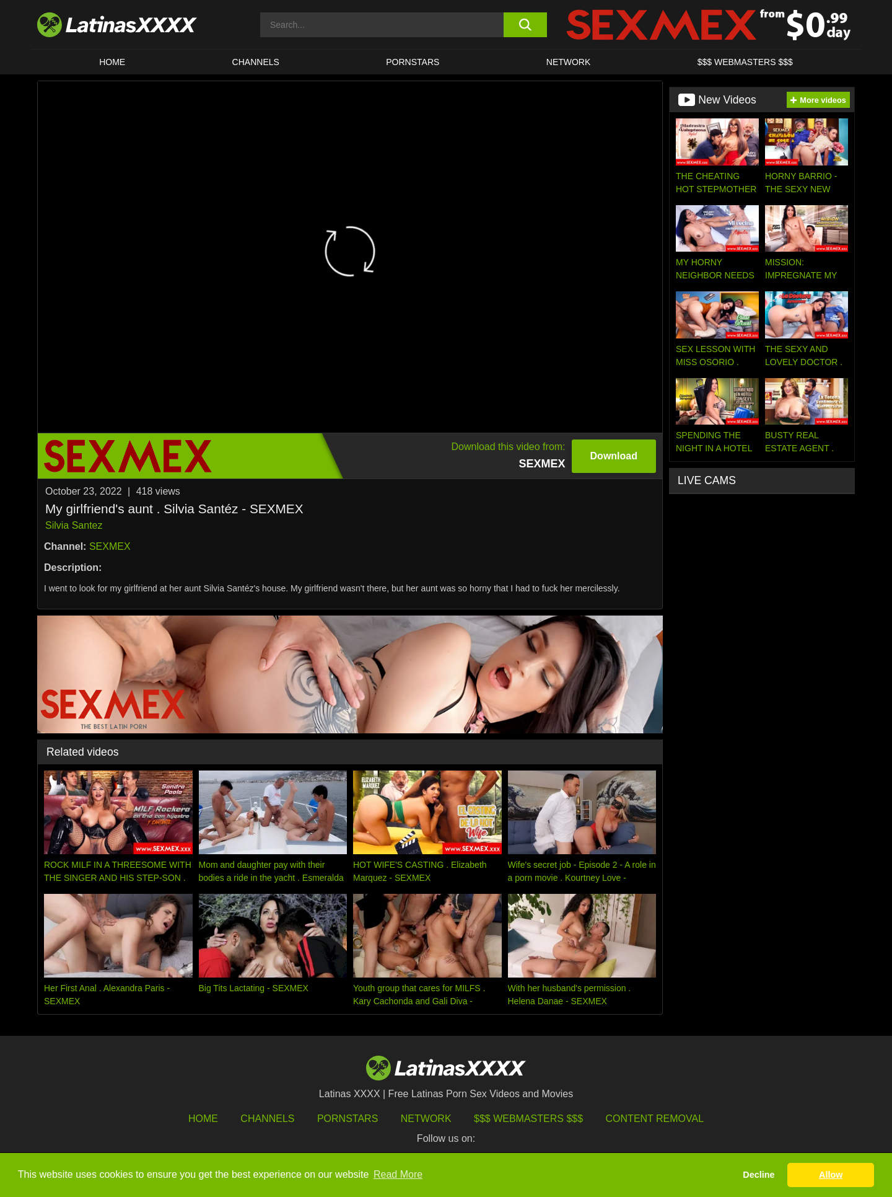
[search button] (525, 24)
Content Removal (655, 1118)
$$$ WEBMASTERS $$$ (745, 62)
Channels (267, 1118)
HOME (112, 62)
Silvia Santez (74, 525)
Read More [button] (398, 1174)
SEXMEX (110, 546)
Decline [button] (758, 1175)
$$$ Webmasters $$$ (528, 1118)
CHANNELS (255, 62)
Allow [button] (830, 1175)
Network (568, 62)
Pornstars (412, 62)
